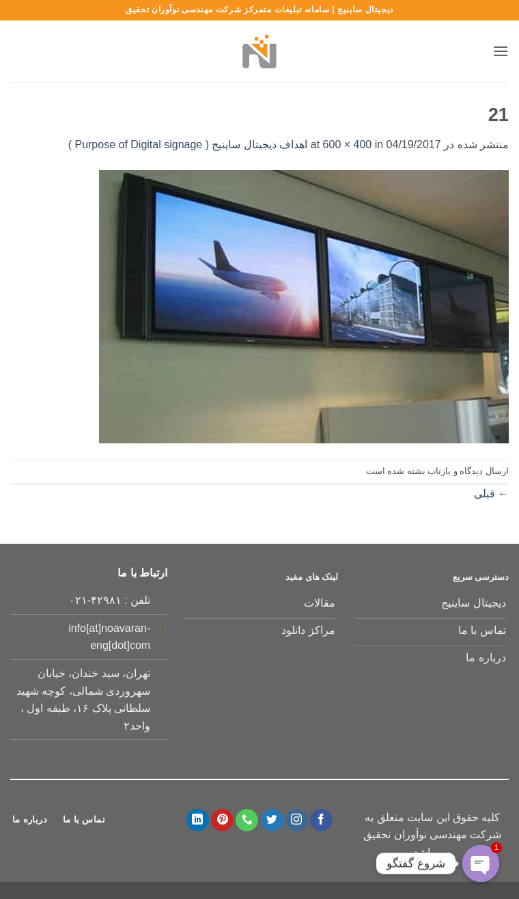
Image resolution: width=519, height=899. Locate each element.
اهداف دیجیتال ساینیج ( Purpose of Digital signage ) (188, 144)
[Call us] (247, 820)
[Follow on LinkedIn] (197, 820)
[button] (500, 51)
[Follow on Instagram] (296, 820)
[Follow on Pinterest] (222, 820)
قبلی (491, 493)
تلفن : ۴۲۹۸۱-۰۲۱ (110, 600)
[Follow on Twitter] (272, 820)
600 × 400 (347, 144)
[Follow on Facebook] (321, 820)
